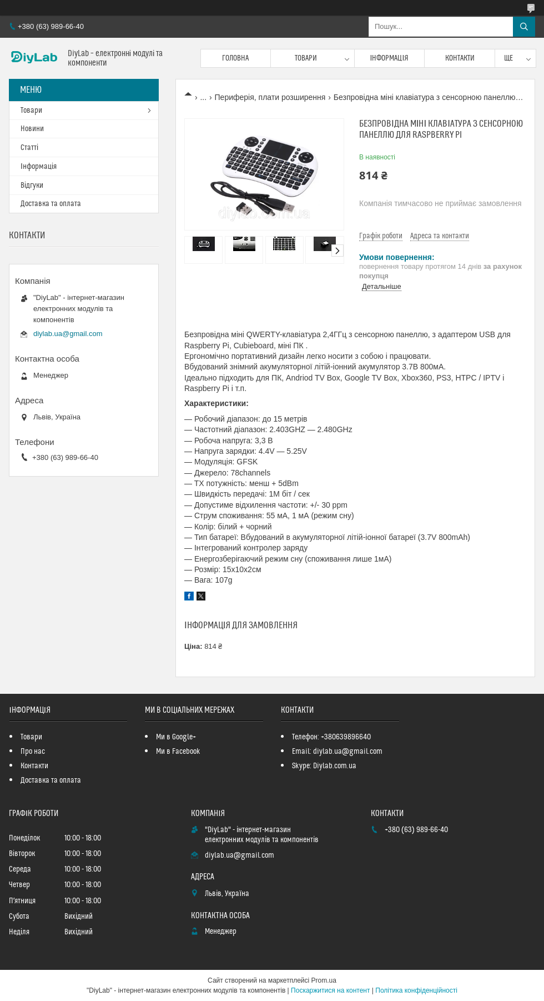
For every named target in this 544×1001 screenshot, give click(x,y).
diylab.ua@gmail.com (67, 333)
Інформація (389, 58)
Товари (306, 58)
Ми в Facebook (178, 751)
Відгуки (32, 185)
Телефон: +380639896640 (331, 737)
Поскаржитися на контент (330, 990)
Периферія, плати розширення (270, 97)
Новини (32, 128)
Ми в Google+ (176, 737)
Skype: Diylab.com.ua (324, 766)
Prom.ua (323, 980)
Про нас (33, 751)
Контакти (460, 58)
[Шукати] (524, 27)
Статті (29, 147)
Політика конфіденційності (416, 990)
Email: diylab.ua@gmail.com (337, 751)
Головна (235, 58)
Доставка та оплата (51, 203)
